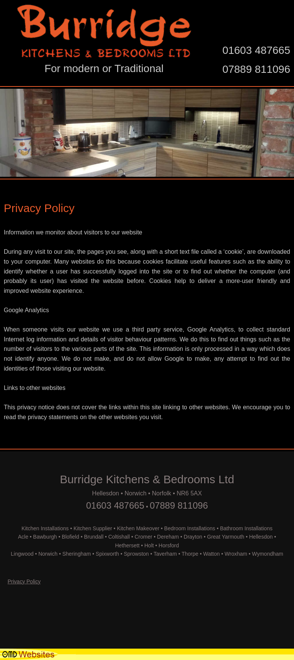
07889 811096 (256, 69)
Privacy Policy (24, 581)
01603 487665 (256, 50)
